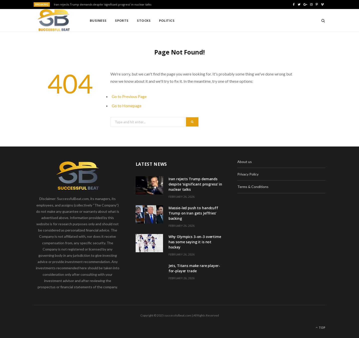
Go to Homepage (126, 105)
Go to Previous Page (129, 96)
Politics (167, 20)
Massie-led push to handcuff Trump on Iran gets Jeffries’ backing (193, 213)
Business (98, 20)
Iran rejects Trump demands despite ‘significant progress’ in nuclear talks (102, 4)
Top (320, 328)
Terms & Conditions (253, 186)
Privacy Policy (248, 174)
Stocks (144, 20)
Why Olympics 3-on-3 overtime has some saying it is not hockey (195, 242)
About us (244, 162)
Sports (122, 20)
